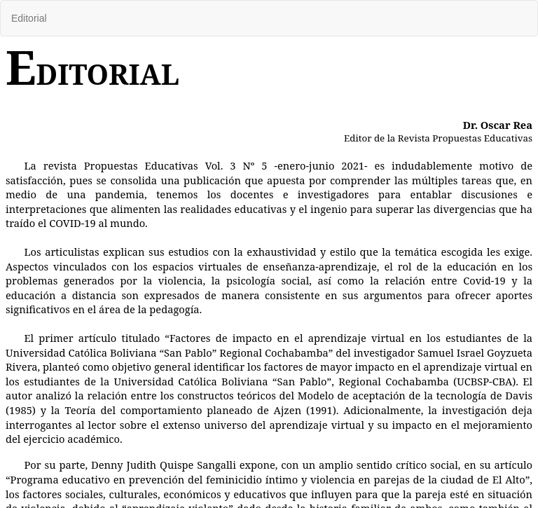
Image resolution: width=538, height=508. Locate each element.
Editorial (29, 18)
